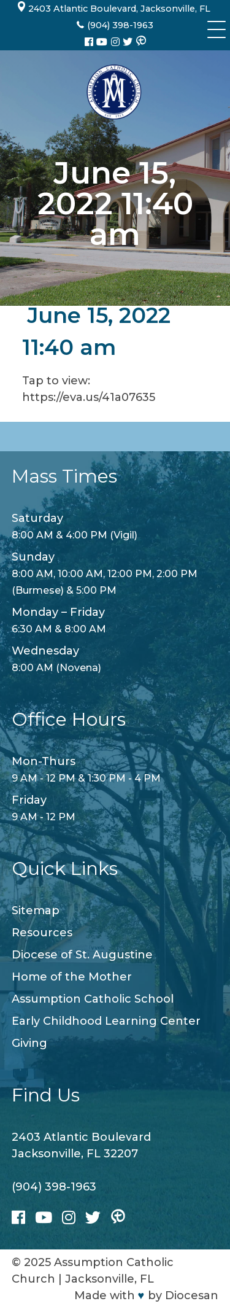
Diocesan (191, 1295)
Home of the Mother (72, 977)
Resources (42, 932)
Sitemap (35, 910)
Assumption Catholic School (93, 999)
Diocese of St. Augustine (82, 954)
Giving (29, 1043)
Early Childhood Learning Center (106, 1021)
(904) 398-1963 (54, 1187)
